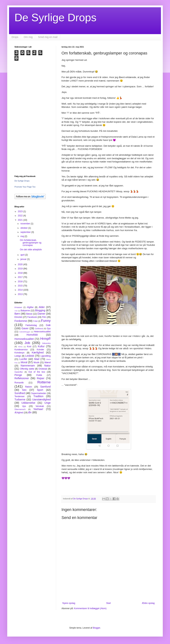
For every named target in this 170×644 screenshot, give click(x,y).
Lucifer (23, 359)
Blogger (96, 628)
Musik (36, 362)
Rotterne (44, 382)
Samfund (45, 386)
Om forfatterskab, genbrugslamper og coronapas (30, 243)
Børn (17, 313)
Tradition (38, 396)
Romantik (19, 382)
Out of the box (36, 372)
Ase (16, 311)
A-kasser (18, 307)
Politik (39, 375)
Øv (29, 412)
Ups (24, 406)
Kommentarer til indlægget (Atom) (90, 608)
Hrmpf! (45, 339)
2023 (20, 211)
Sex (24, 389)
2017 (20, 277)
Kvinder (40, 349)
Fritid (35, 321)
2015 (20, 285)
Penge (18, 375)
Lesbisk (29, 355)
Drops (15, 37)
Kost (29, 346)
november (25, 223)
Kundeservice (21, 349)
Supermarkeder (38, 393)
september (25, 232)
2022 (20, 215)
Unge (47, 402)
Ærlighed (18, 412)
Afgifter (30, 307)
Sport (40, 389)
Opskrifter (18, 372)
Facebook (32, 317)
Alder (42, 307)
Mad (36, 359)
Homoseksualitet (24, 338)
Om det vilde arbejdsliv (31, 249)
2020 (20, 264)
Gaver (25, 328)
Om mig (28, 37)
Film (44, 317)
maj (22, 236)
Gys (49, 328)
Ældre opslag (148, 603)
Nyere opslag (68, 603)
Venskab (40, 406)
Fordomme (20, 320)
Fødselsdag (31, 325)
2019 (20, 268)
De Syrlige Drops (55, 17)
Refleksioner (21, 378)
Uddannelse (28, 402)
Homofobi (32, 334)
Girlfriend (39, 328)
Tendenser (19, 396)
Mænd (47, 362)
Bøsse (29, 314)
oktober (24, 228)
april (22, 255)
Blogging (40, 310)
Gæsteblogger (24, 332)
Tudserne (19, 399)
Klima (20, 347)
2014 (20, 290)
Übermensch (20, 409)
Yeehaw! (38, 409)
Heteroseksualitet (42, 331)
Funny (46, 321)
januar (23, 259)
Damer (41, 313)
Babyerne (25, 310)
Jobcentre (46, 343)
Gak (48, 325)
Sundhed (19, 393)
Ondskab (43, 369)
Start (108, 603)
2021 (20, 220)
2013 (20, 294)
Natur (47, 365)
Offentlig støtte (27, 369)
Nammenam (28, 365)
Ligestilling (46, 356)
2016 (20, 281)
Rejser (40, 378)
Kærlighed (38, 352)
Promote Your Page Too (24, 187)
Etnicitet (18, 317)
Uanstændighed (41, 399)
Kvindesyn (19, 352)
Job (27, 343)
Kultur (41, 346)
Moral (24, 362)
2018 (20, 273)
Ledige (17, 356)
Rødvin (28, 387)
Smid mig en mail (47, 37)
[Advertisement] (32, 115)
